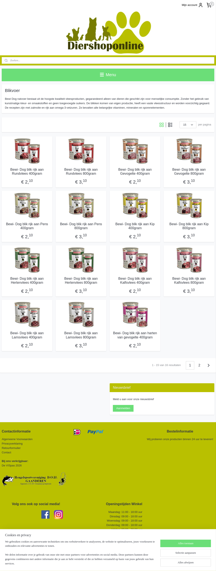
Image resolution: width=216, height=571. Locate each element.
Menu (108, 74)
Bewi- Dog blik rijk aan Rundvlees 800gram (81, 171)
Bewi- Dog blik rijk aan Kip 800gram (189, 226)
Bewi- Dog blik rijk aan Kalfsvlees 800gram (189, 280)
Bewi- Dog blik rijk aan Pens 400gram (27, 226)
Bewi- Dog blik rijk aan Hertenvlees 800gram (81, 280)
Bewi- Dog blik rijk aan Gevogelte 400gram (135, 171)
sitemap (96, 563)
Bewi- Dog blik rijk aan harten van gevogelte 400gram (135, 335)
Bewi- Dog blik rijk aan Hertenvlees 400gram (27, 280)
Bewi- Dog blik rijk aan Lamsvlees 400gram (27, 335)
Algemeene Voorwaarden (17, 439)
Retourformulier (11, 448)
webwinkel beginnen (117, 563)
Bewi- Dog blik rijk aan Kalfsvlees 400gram (135, 280)
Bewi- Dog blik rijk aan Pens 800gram (81, 226)
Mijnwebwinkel (149, 563)
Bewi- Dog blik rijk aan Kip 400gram (135, 226)
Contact (7, 452)
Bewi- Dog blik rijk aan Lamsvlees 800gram (81, 335)
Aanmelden (123, 408)
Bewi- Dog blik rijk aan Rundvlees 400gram (27, 171)
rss (103, 563)
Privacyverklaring (12, 443)
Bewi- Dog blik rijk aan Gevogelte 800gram (189, 171)
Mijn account (192, 5)
